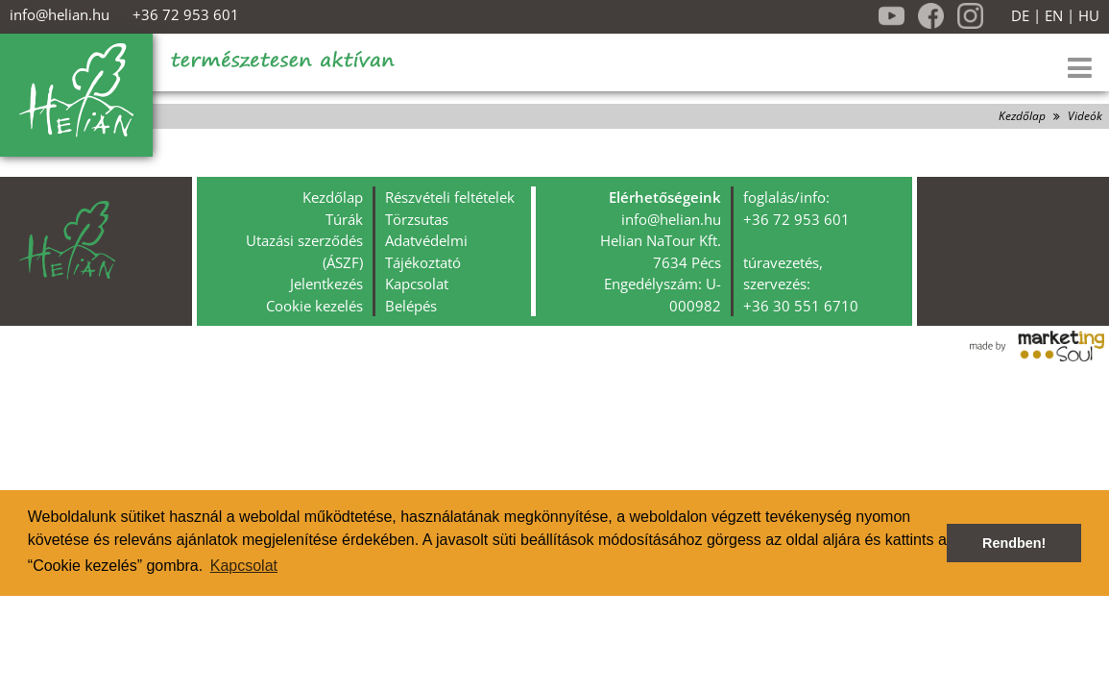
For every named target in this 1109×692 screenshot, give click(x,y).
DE (1020, 16)
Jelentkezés (326, 283)
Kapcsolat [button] (243, 565)
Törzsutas (416, 219)
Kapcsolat (416, 283)
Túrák (344, 219)
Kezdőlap (1022, 116)
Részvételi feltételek (450, 197)
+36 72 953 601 (186, 14)
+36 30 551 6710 (800, 305)
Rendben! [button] (1014, 543)
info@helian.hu (59, 14)
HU (1088, 16)
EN (1054, 16)
